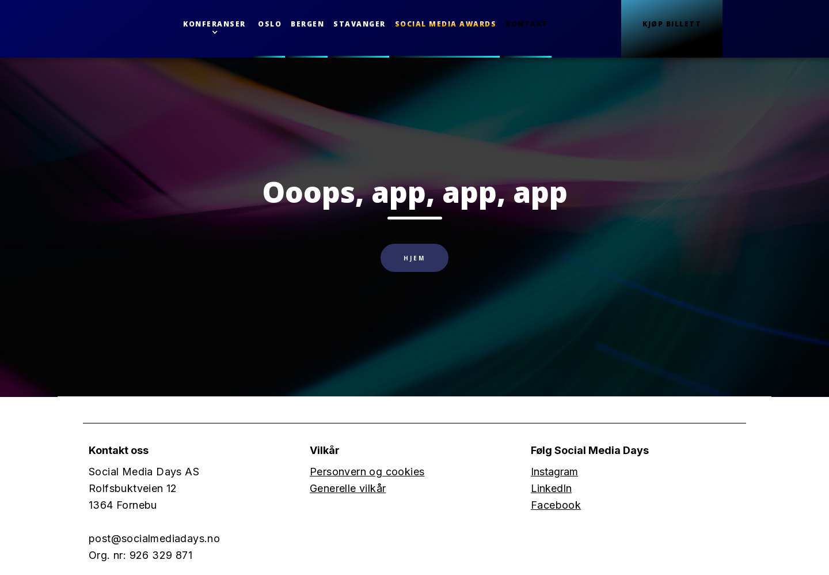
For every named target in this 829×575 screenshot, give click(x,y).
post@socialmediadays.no (154, 538)
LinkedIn (551, 488)
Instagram (554, 472)
